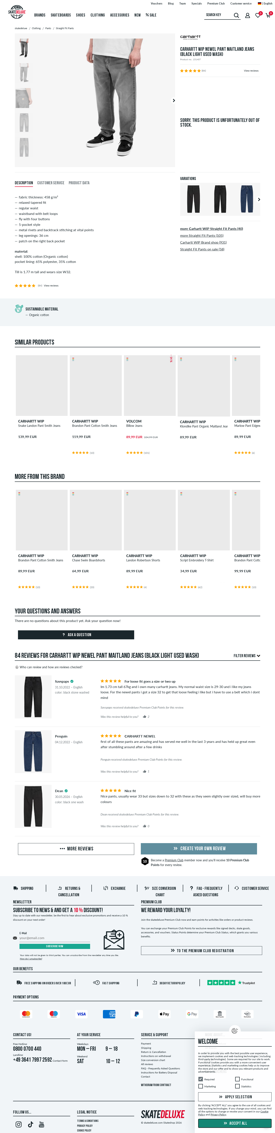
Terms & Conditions (87, 1121)
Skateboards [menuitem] (61, 15)
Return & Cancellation (153, 1052)
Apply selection (235, 1097)
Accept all (235, 1123)
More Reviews (76, 849)
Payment (146, 1043)
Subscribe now (54, 946)
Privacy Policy (85, 1126)
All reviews (147, 1064)
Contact (145, 1076)
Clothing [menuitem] (98, 15)
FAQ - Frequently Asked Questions (160, 1068)
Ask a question (76, 635)
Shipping (23, 889)
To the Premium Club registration (201, 950)
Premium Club (174, 860)
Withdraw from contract (156, 1085)
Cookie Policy (84, 1130)
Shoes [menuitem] (80, 15)
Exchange (114, 889)
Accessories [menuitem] (119, 15)
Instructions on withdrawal (156, 1056)
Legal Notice (87, 1112)
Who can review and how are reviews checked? (48, 667)
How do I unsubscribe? (31, 958)
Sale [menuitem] (151, 15)
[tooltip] (72, 681)
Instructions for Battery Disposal (159, 1072)
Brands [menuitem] (40, 15)
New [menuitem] (137, 15)
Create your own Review (199, 848)
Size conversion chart (153, 1060)
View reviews (251, 70)
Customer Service (251, 889)
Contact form (60, 1060)
